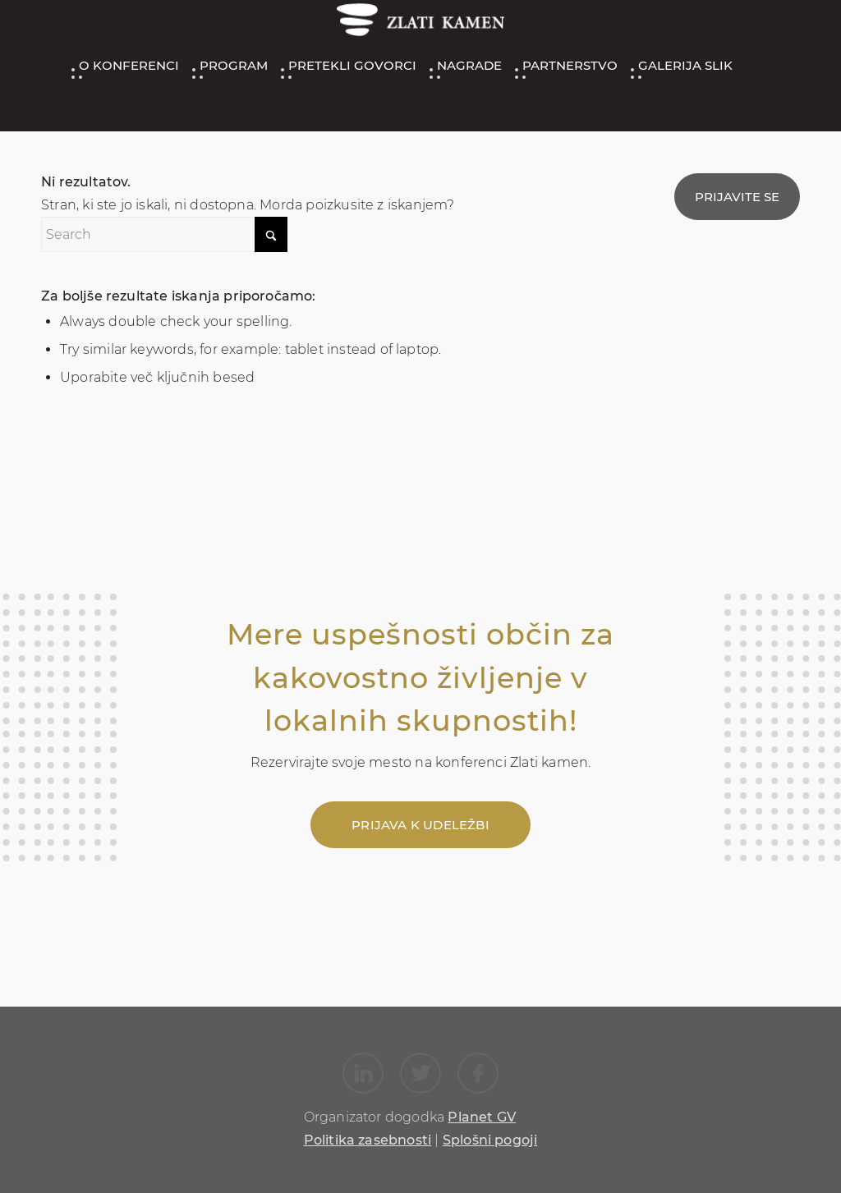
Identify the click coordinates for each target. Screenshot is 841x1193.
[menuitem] (127, 65)
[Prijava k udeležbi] (420, 824)
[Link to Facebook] (478, 1073)
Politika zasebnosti (368, 1140)
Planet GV (482, 1117)
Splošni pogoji (490, 1140)
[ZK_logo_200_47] (420, 24)
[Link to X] (420, 1073)
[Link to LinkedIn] (363, 1073)
